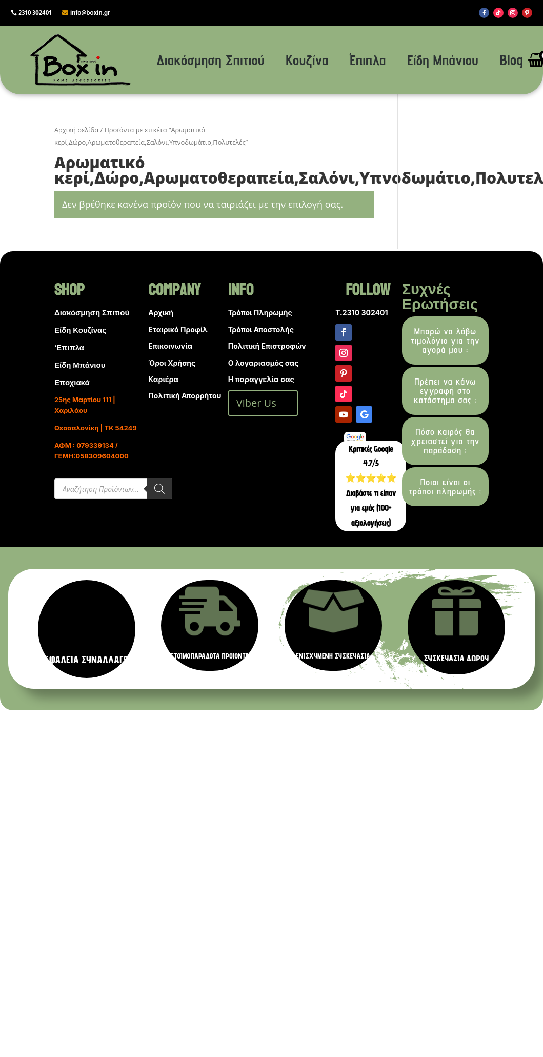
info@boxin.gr (90, 12)
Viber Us (256, 403)
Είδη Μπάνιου (442, 59)
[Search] (159, 488)
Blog (511, 59)
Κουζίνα (307, 59)
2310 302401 (34, 12)
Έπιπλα (368, 59)
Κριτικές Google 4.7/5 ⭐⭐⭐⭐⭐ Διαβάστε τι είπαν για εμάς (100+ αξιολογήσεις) (370, 486)
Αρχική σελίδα (76, 129)
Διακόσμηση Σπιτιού (210, 59)
